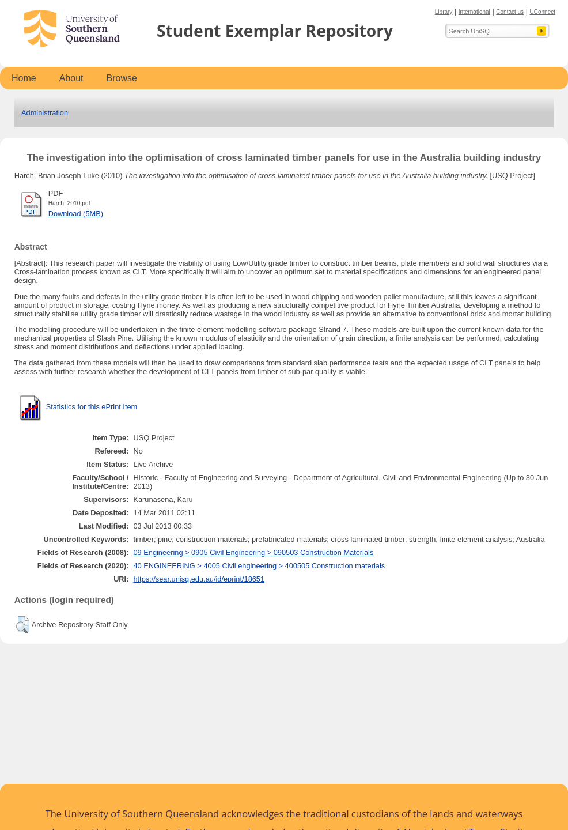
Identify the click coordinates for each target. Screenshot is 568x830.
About (71, 78)
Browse (122, 78)
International (474, 12)
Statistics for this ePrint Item (92, 406)
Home (24, 78)
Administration (44, 112)
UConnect (542, 12)
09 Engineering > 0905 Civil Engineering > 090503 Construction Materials (253, 552)
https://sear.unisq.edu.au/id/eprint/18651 (198, 579)
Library (444, 12)
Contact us (510, 12)
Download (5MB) (75, 213)
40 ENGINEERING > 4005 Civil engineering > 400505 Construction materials (259, 565)
